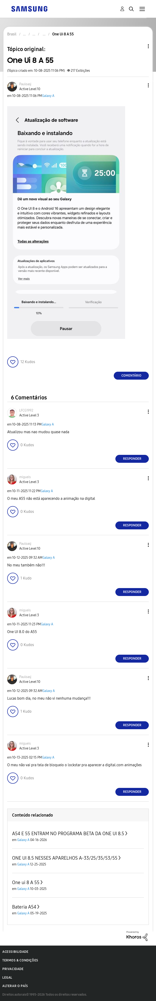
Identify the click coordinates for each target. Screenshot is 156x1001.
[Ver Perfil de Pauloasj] (25, 84)
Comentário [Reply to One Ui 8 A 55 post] (131, 376)
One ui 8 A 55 (25, 882)
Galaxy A (48, 96)
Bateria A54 (24, 907)
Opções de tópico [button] (140, 46)
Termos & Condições (20, 960)
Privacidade (13, 969)
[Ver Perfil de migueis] (25, 477)
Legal (7, 978)
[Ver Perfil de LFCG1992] (26, 410)
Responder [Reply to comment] (132, 459)
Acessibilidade (15, 952)
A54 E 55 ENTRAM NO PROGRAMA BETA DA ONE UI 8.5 (68, 833)
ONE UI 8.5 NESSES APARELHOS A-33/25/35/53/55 (64, 858)
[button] (140, 85)
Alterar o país (15, 986)
